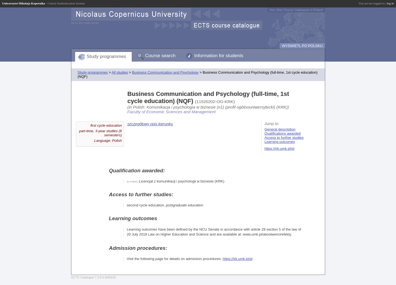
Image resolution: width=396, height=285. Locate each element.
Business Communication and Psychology (165, 72)
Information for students (218, 55)
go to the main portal (85, 22)
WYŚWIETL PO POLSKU (302, 46)
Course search (160, 55)
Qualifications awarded (283, 133)
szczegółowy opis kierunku (150, 124)
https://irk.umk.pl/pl (279, 148)
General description (280, 129)
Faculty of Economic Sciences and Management (171, 111)
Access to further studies (284, 137)
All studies (120, 72)
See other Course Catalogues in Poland (296, 10)
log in (390, 3)
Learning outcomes (280, 142)
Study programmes (106, 56)
